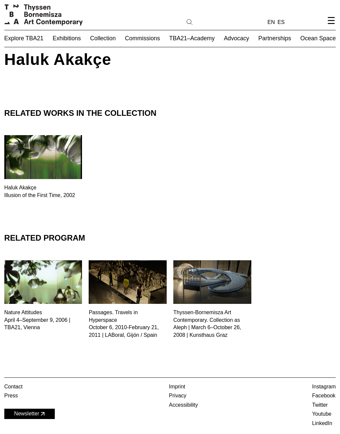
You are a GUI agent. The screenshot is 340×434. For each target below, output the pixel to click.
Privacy (177, 395)
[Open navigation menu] (331, 26)
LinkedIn (322, 423)
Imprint (177, 386)
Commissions (142, 38)
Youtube (321, 414)
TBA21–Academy (192, 38)
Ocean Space (318, 38)
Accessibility (183, 405)
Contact (13, 386)
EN (271, 22)
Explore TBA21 (23, 38)
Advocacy (236, 38)
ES (281, 22)
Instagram (324, 386)
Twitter (320, 405)
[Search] (211, 22)
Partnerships (274, 38)
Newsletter (30, 413)
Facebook (323, 395)
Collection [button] (103, 38)
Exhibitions (67, 38)
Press (11, 395)
